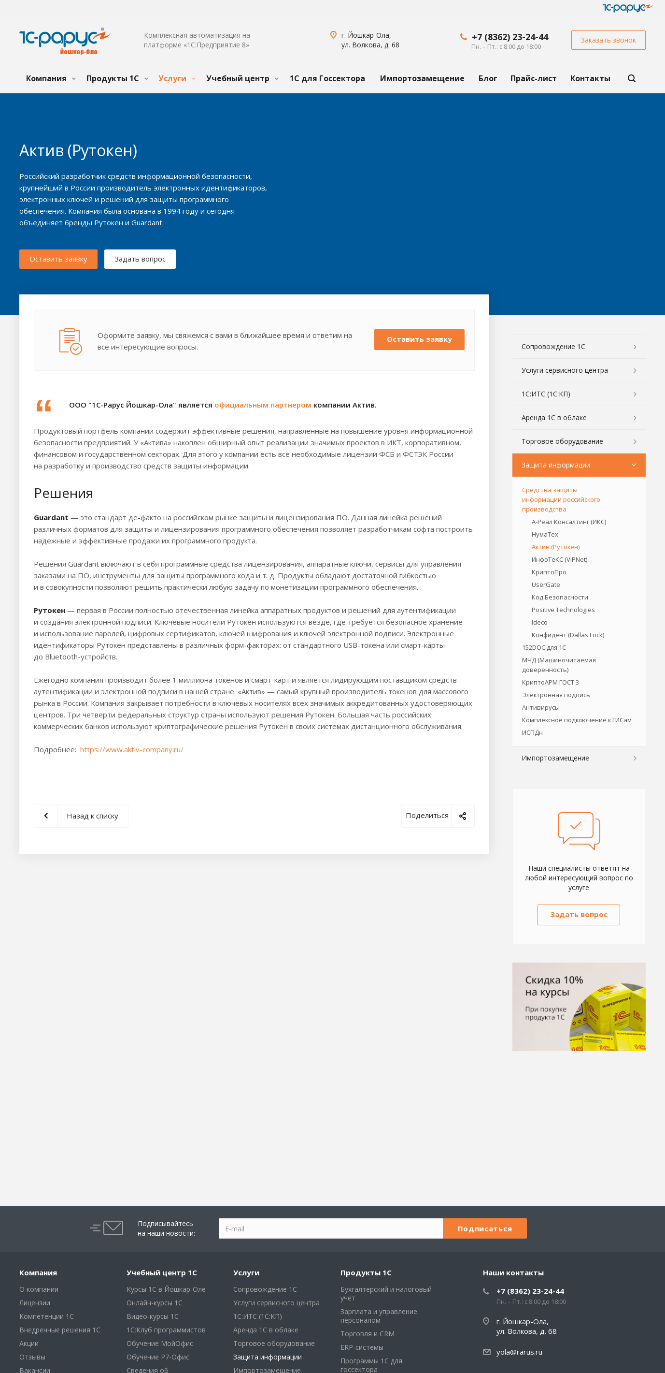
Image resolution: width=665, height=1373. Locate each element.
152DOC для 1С (544, 647)
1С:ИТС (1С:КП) (546, 393)
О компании (38, 1289)
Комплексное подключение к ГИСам (577, 720)
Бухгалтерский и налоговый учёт (386, 1293)
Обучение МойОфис (160, 1343)
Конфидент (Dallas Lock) (568, 634)
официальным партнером (262, 404)
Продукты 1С (117, 78)
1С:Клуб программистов (166, 1329)
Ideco (540, 622)
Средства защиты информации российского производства (561, 499)
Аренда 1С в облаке (554, 417)
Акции (29, 1343)
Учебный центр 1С (162, 1272)
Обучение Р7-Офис (158, 1356)
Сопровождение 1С (553, 346)
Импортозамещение (422, 78)
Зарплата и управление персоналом (378, 1316)
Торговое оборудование (562, 441)
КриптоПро (549, 572)
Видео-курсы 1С (153, 1316)
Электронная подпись (556, 694)
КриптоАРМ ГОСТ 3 (550, 682)
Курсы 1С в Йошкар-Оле (166, 1289)
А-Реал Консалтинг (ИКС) (569, 521)
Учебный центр (242, 78)
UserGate (546, 584)
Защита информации (556, 464)
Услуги (177, 78)
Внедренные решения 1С (59, 1329)
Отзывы (32, 1356)
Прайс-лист (533, 78)
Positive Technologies (563, 609)
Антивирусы (541, 707)
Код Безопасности (560, 597)
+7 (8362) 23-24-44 (510, 37)
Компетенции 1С (46, 1316)
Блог (488, 78)
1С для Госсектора (327, 78)
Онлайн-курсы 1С (155, 1302)
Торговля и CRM (367, 1333)
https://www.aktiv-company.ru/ (132, 749)
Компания (51, 78)
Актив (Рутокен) (556, 546)
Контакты (590, 78)
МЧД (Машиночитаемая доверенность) (559, 665)
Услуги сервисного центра (565, 370)
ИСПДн (532, 732)
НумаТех (545, 534)
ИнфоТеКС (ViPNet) (559, 559)
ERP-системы (361, 1347)
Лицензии (34, 1302)
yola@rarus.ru (519, 1352)
